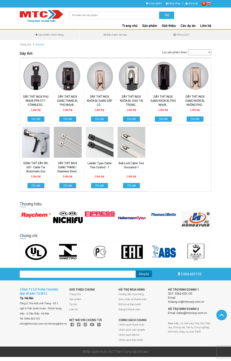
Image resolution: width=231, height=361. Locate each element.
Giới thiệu (169, 26)
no (187, 331)
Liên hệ (73, 309)
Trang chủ (130, 26)
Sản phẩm (149, 26)
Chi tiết (36, 119)
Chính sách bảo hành (131, 339)
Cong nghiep (201, 327)
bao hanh (195, 331)
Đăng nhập (173, 3)
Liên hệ (205, 26)
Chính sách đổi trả (129, 334)
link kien (173, 331)
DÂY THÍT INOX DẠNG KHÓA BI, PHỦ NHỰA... (163, 100)
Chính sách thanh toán (131, 324)
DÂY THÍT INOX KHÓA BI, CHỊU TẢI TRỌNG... (131, 100)
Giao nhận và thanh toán (133, 299)
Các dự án (188, 26)
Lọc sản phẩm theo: (174, 52)
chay (181, 331)
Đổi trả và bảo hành (130, 304)
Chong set (179, 327)
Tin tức (73, 304)
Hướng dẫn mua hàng (131, 294)
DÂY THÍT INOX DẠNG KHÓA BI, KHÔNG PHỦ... (195, 100)
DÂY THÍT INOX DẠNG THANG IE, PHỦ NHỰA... (67, 100)
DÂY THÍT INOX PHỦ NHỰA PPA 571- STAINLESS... (35, 100)
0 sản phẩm (155, 3)
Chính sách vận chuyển (132, 329)
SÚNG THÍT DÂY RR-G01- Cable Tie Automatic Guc (36, 167)
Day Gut (199, 323)
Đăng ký (191, 3)
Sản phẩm (75, 299)
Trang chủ (75, 294)
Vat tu (189, 327)
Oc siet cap (187, 323)
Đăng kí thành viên (129, 309)
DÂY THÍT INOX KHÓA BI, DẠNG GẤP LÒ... (99, 100)
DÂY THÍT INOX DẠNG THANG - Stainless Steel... (67, 167)
